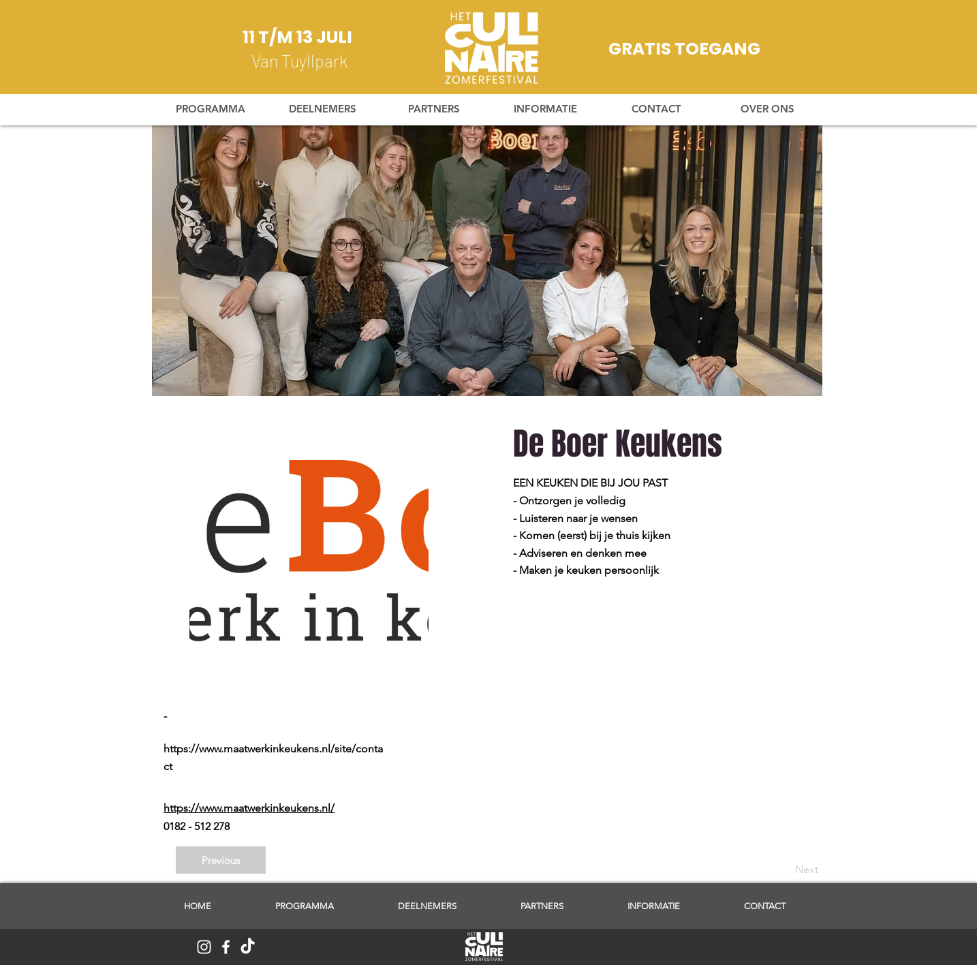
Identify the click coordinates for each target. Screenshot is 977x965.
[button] (545, 109)
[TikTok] (247, 947)
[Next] (784, 869)
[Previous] (221, 860)
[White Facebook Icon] (226, 947)
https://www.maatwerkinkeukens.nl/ (249, 807)
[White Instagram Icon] (204, 947)
